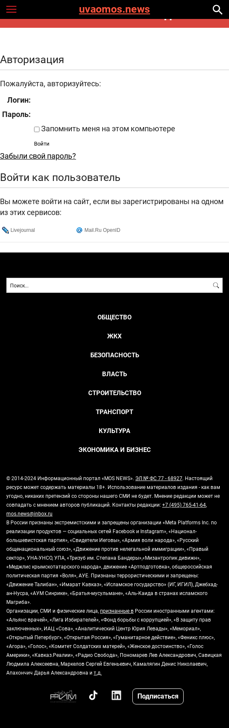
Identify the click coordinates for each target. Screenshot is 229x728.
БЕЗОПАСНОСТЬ (114, 355)
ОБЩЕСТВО (114, 317)
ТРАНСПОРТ (114, 412)
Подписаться (158, 695)
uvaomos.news (114, 9)
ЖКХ (114, 336)
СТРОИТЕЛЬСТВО (114, 393)
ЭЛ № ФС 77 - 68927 (158, 478)
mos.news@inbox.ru (29, 513)
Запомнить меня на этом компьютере (107, 128)
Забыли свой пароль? (38, 156)
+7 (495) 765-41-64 (184, 504)
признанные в (117, 610)
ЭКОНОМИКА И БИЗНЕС (115, 449)
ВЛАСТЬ (114, 374)
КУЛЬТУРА (114, 431)
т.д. (98, 672)
